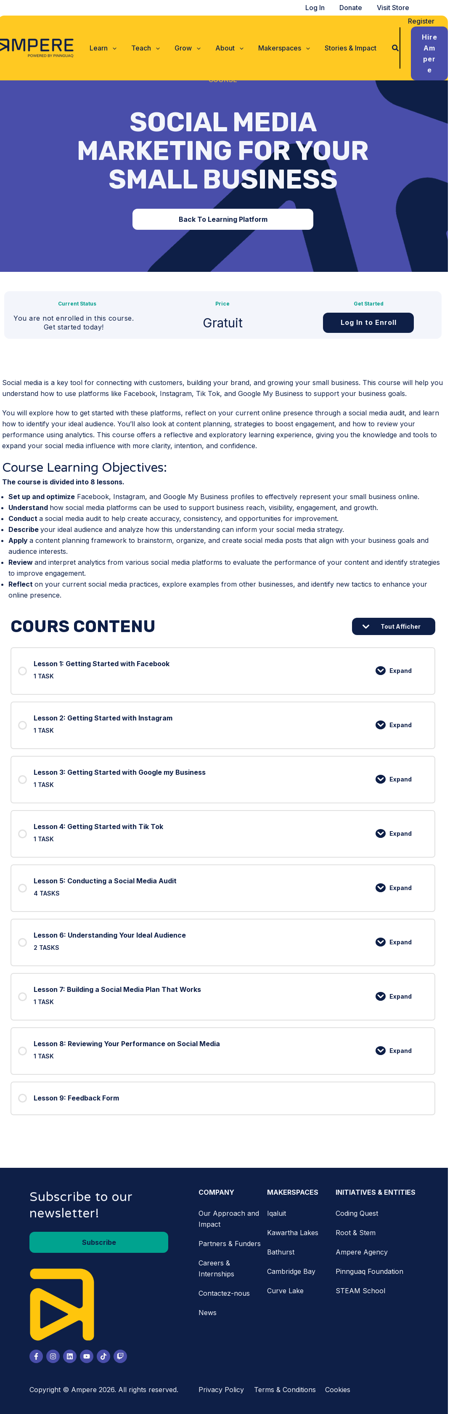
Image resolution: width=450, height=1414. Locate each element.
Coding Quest (359, 1213)
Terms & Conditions (287, 1389)
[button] (104, 42)
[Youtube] (88, 1356)
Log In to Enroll (371, 322)
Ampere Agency (364, 1252)
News (210, 1312)
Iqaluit (278, 1213)
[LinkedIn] (72, 1356)
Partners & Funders (232, 1243)
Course (225, 79)
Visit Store (395, 7)
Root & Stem (358, 1232)
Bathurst (282, 1252)
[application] (113, 42)
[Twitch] (122, 1356)
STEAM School (362, 1290)
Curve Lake (287, 1290)
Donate (354, 7)
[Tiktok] (105, 1356)
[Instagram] (55, 1356)
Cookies (339, 1389)
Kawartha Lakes (294, 1232)
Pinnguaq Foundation (371, 1271)
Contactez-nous (226, 1293)
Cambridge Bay (293, 1271)
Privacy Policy (223, 1389)
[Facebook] (38, 1356)
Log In (320, 7)
